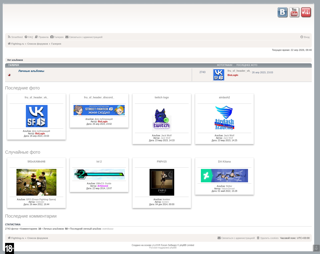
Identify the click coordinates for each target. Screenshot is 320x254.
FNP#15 (162, 161)
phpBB (155, 245)
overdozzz (107, 228)
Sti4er (229, 186)
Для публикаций (41, 131)
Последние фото (22, 87)
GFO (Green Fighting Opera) (41, 199)
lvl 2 (99, 161)
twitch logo (162, 97)
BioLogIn (233, 75)
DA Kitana (224, 161)
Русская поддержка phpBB (162, 247)
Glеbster (40, 202)
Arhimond (103, 186)
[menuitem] (15, 37)
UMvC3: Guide (103, 183)
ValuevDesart (228, 188)
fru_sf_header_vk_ (36, 97)
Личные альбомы (31, 71)
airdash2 (224, 97)
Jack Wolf (166, 135)
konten (166, 199)
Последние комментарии (31, 216)
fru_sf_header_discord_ (99, 97)
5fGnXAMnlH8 (36, 161)
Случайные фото (22, 152)
